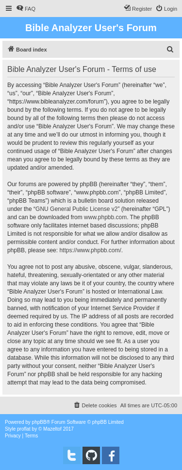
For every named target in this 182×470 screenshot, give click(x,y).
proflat (24, 429)
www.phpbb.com (105, 217)
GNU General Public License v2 (76, 209)
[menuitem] (25, 9)
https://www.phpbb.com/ (90, 250)
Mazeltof (52, 429)
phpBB (39, 422)
